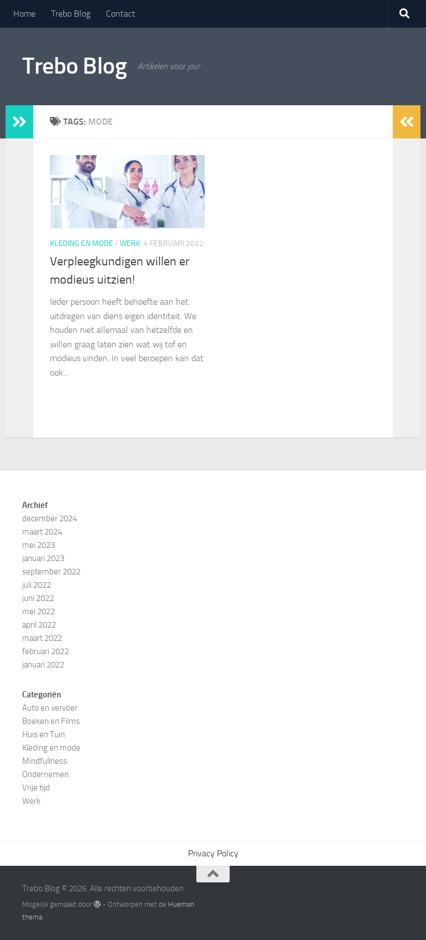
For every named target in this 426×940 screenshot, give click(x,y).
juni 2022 (38, 598)
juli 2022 (36, 585)
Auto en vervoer (50, 708)
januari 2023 (43, 558)
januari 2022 (43, 665)
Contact (120, 13)
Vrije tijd (36, 788)
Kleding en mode (81, 243)
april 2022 (39, 625)
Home (24, 13)
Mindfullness (44, 761)
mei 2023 (38, 545)
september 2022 (51, 572)
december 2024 (49, 518)
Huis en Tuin (43, 734)
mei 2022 (38, 612)
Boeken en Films (51, 721)
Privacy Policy (213, 853)
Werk (130, 243)
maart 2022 (42, 638)
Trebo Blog (70, 13)
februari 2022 (45, 651)
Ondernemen (45, 774)
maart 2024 (42, 532)
